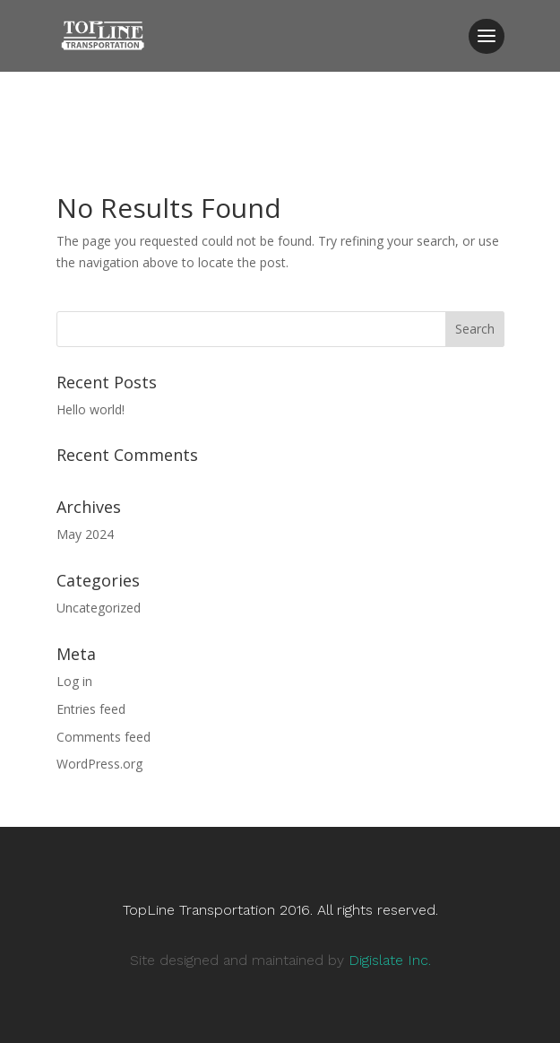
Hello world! (90, 409)
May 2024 (85, 534)
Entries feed (90, 708)
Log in (74, 681)
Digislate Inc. (390, 960)
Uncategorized (98, 607)
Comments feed (103, 736)
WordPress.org (99, 763)
